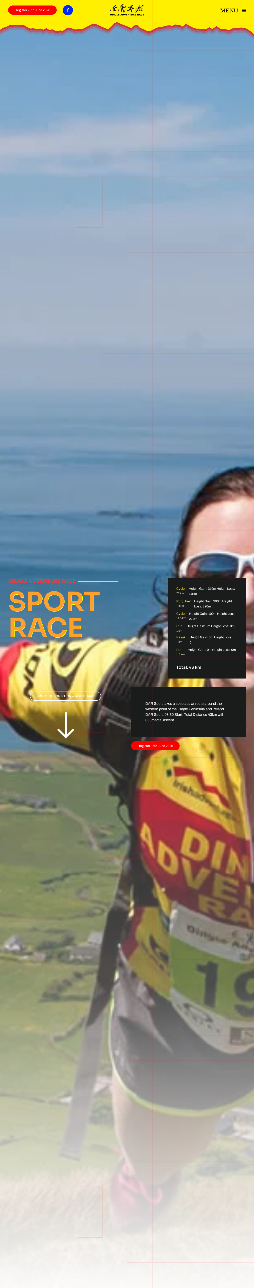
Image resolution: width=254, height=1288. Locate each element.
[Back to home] (127, 10)
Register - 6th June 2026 (32, 10)
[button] (233, 9)
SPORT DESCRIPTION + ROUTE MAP (65, 696)
